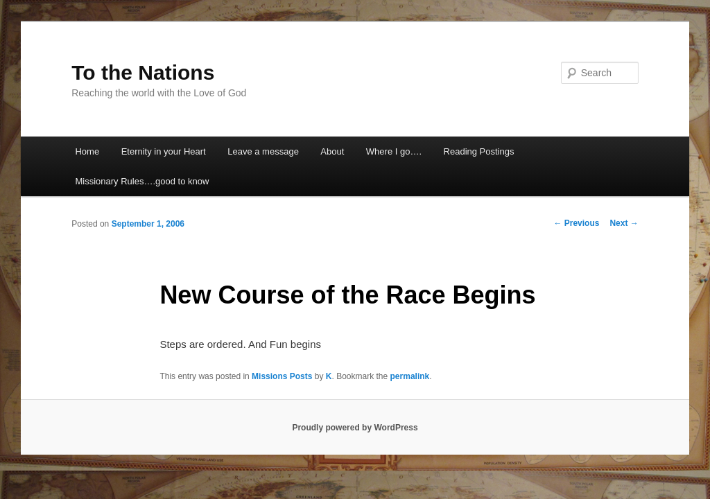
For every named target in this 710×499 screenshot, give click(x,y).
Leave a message (263, 151)
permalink (410, 376)
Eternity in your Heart (163, 151)
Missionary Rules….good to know (142, 181)
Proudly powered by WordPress (354, 427)
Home (87, 151)
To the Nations (142, 72)
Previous (576, 223)
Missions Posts (282, 376)
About (332, 151)
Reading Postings (479, 151)
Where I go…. (394, 151)
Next (623, 223)
